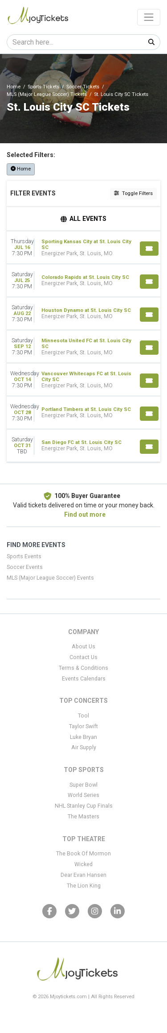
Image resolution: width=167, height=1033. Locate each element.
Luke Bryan (83, 737)
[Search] (75, 42)
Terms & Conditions (83, 668)
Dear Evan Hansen (83, 875)
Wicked (83, 864)
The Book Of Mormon (83, 853)
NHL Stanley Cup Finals (84, 806)
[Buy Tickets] (149, 248)
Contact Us (83, 657)
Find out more (85, 514)
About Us (83, 646)
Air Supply (83, 747)
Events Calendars (84, 679)
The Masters (83, 816)
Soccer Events (25, 567)
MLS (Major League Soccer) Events (50, 578)
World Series (83, 795)
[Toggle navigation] (148, 17)
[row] (83, 247)
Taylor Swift (83, 726)
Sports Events (24, 556)
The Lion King (84, 886)
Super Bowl (83, 785)
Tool (83, 716)
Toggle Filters (133, 193)
